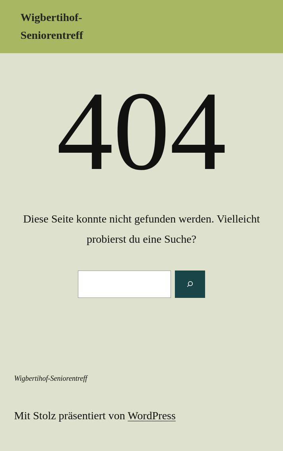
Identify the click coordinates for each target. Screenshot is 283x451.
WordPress (152, 415)
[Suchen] (190, 284)
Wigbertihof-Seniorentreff (50, 378)
